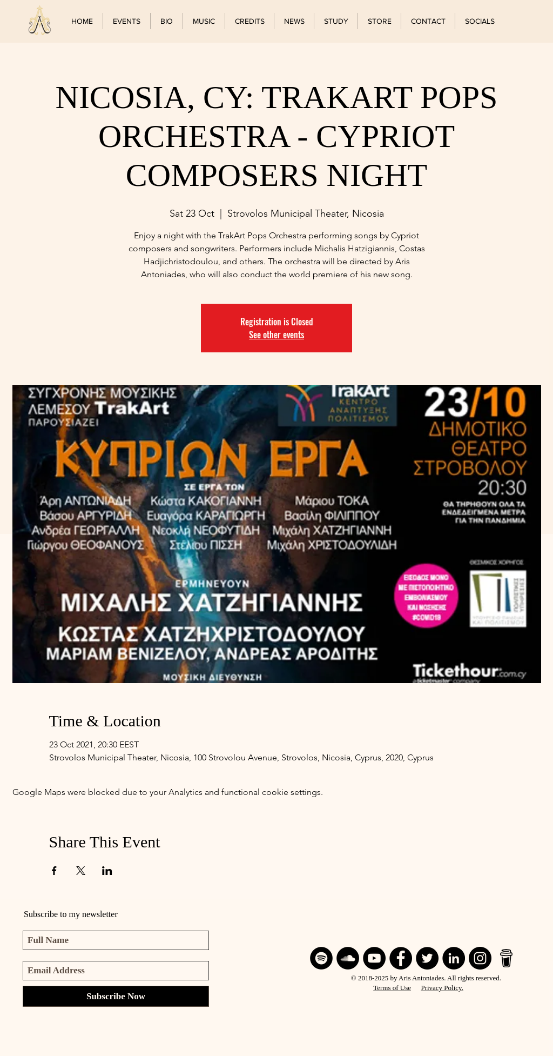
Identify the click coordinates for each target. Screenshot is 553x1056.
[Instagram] (480, 958)
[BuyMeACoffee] (506, 958)
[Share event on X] (81, 870)
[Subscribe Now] (116, 996)
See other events (276, 334)
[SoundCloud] (347, 958)
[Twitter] (427, 958)
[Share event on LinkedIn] (107, 870)
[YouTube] (374, 958)
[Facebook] (400, 958)
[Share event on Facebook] (54, 870)
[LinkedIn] (453, 958)
